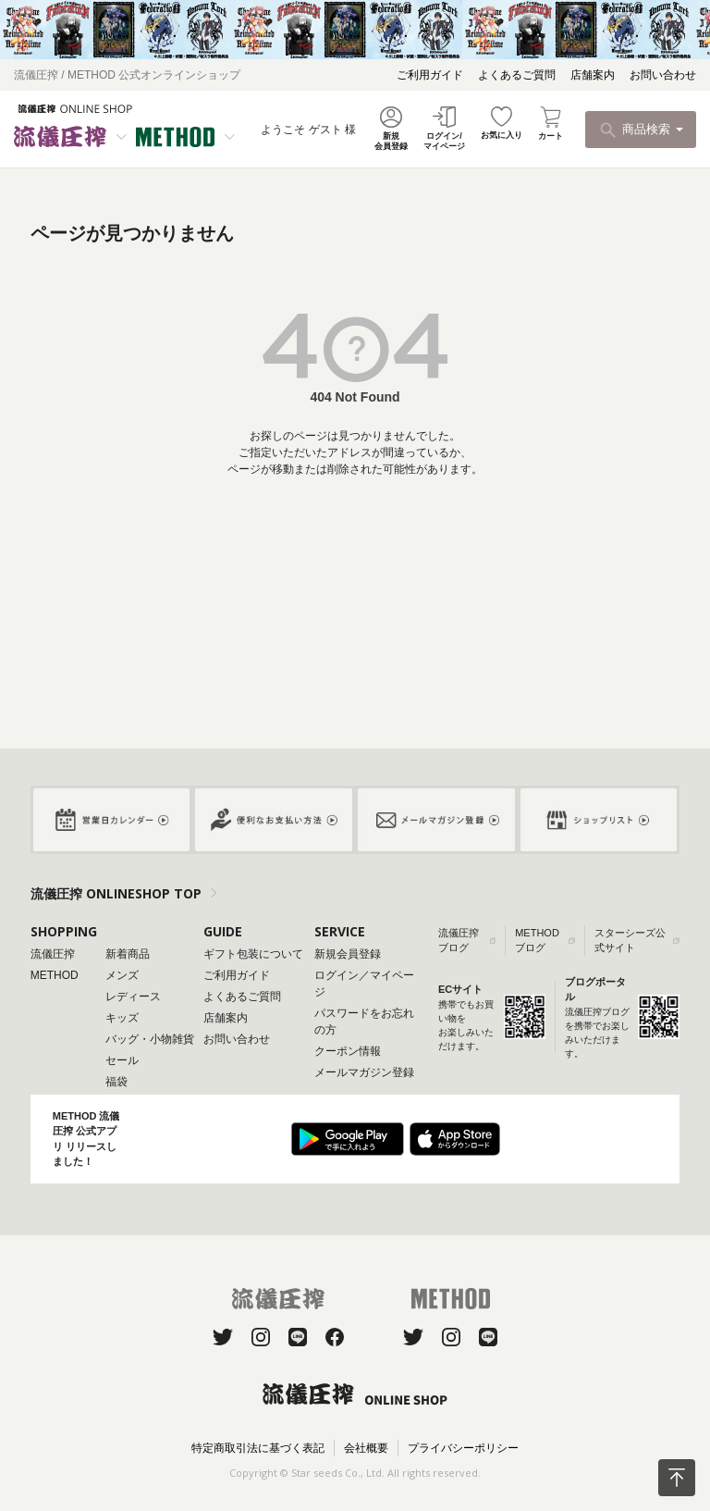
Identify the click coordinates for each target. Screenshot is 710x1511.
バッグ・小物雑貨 (149, 1039)
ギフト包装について (253, 953)
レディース (133, 996)
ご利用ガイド (430, 74)
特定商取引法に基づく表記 (257, 1448)
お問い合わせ (663, 74)
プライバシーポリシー (463, 1448)
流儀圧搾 (53, 953)
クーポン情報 (347, 1051)
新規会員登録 (347, 953)
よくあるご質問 (517, 74)
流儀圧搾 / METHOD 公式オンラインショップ (127, 74)
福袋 (116, 1081)
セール (122, 1060)
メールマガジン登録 (364, 1072)
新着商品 (127, 953)
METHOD (55, 975)
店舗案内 (592, 74)
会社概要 (366, 1448)
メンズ (122, 975)
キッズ (122, 1017)
